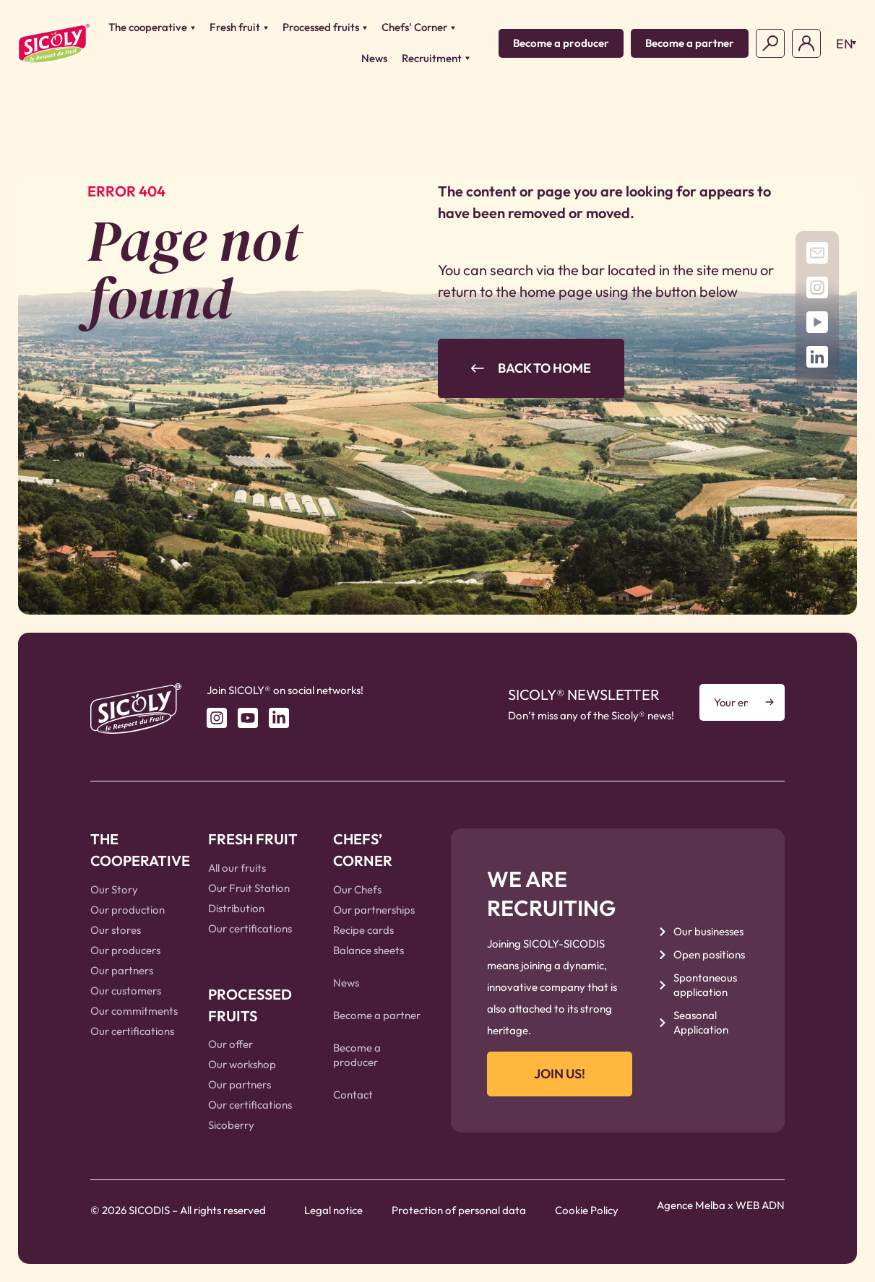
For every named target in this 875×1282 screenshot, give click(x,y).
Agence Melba (691, 1205)
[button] (842, 43)
